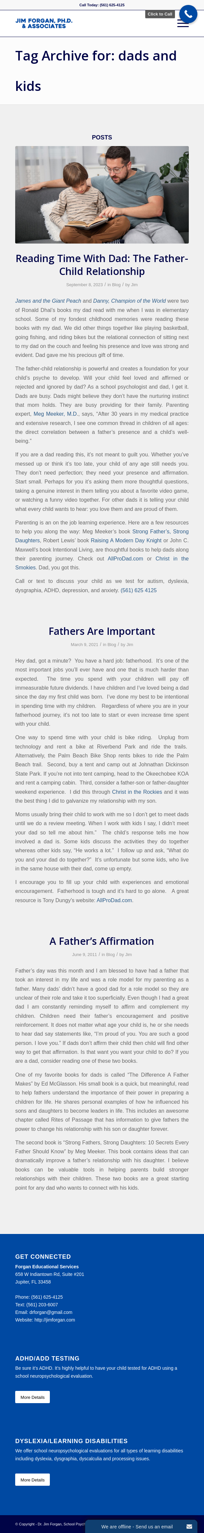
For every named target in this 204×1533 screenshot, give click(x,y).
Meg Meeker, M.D (55, 414)
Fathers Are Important (102, 631)
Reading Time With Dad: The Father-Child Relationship (102, 264)
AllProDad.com (125, 558)
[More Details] (32, 1397)
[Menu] (180, 23)
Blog (116, 284)
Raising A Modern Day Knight (126, 540)
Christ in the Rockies (137, 792)
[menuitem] (180, 23)
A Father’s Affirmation (102, 941)
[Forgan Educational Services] (84, 23)
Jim (134, 284)
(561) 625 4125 (138, 590)
